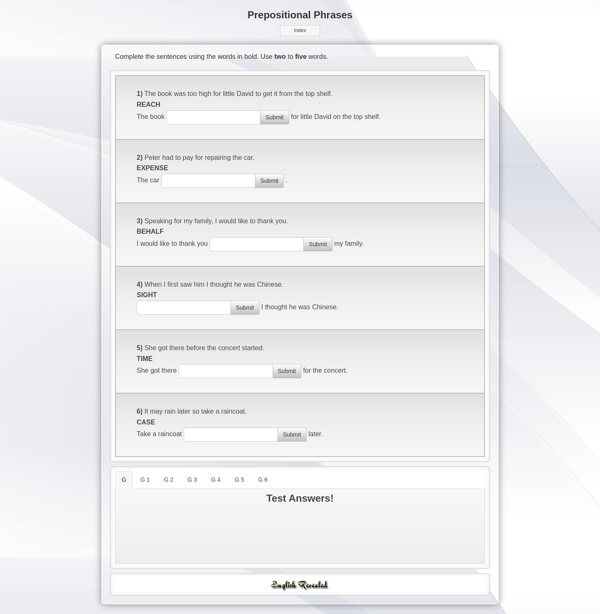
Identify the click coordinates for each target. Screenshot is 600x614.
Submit (274, 117)
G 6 (263, 479)
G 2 (168, 479)
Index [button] (300, 30)
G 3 (192, 479)
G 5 (239, 479)
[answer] (213, 117)
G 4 (216, 479)
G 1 (145, 479)
